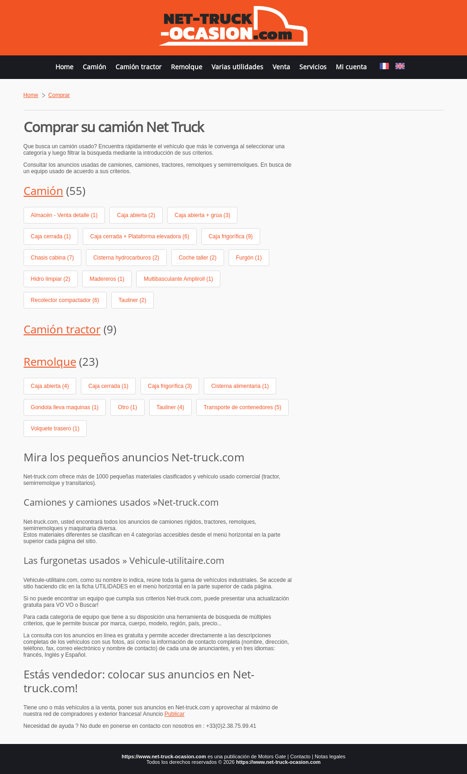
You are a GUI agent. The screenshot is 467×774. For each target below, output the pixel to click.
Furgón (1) (249, 257)
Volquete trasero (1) (55, 428)
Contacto (300, 756)
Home (64, 66)
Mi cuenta (351, 66)
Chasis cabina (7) (52, 257)
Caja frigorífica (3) (170, 386)
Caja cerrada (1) (51, 236)
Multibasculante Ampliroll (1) (178, 279)
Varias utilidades (237, 66)
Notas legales (330, 756)
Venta (281, 66)
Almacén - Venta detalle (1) (64, 215)
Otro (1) (127, 407)
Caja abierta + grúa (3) (202, 215)
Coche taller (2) (198, 257)
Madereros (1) (107, 279)
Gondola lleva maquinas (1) (65, 407)
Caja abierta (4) (50, 386)
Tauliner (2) (132, 300)
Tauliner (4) (170, 407)
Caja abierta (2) (136, 215)
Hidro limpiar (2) (50, 279)
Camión (94, 66)
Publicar (174, 714)
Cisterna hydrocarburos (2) (126, 257)
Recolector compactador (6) (65, 300)
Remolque (186, 66)
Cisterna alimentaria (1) (240, 386)
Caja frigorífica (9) (231, 236)
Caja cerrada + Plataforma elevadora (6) (139, 236)
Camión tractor (138, 66)
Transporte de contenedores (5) (242, 407)
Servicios (313, 66)
